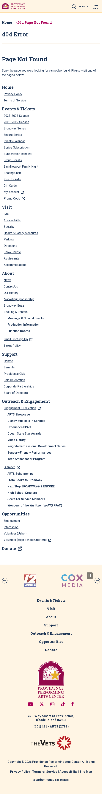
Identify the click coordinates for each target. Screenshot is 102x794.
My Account (11, 192)
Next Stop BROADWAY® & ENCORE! (31, 486)
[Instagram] (52, 704)
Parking (9, 239)
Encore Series (13, 135)
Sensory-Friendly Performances (29, 452)
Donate (8, 361)
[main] (51, 289)
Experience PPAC (19, 427)
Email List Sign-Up (16, 339)
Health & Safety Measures (21, 233)
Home (7, 22)
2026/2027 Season (16, 122)
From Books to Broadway (24, 480)
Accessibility (12, 220)
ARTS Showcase (18, 414)
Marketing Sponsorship (19, 299)
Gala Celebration (14, 380)
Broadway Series (15, 128)
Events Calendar (14, 141)
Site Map (86, 771)
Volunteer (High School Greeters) (25, 540)
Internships (11, 527)
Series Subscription (16, 147)
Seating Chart (12, 173)
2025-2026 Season (16, 116)
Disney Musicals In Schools (26, 421)
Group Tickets (13, 160)
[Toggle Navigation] (96, 6)
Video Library (16, 440)
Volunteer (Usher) (15, 533)
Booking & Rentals (16, 312)
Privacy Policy (13, 94)
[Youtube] (30, 704)
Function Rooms (18, 331)
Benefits (9, 367)
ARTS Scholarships (20, 473)
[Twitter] (41, 704)
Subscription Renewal (18, 154)
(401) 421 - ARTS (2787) (51, 726)
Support (10, 354)
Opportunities (16, 514)
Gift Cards (10, 185)
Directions (10, 246)
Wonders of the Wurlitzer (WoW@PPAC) (34, 505)
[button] (4, 580)
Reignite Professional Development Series (36, 446)
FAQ (6, 214)
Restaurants (11, 258)
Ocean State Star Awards (24, 433)
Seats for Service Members (26, 499)
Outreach (9, 467)
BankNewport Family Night (21, 166)
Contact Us (11, 286)
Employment (12, 521)
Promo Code (12, 198)
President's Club (14, 374)
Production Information (23, 324)
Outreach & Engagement (26, 401)
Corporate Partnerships (19, 386)
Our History (11, 293)
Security (9, 226)
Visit (7, 207)
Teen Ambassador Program (26, 459)
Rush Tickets (12, 179)
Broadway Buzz (14, 305)
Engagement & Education (20, 408)
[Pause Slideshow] (90, 575)
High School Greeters (22, 493)
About (8, 273)
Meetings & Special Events (25, 318)
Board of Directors (16, 393)
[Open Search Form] (81, 6)
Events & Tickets (18, 109)
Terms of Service (15, 100)
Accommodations (15, 265)
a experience (51, 779)
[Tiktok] (63, 704)
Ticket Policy (12, 345)
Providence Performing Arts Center (13, 6)
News (7, 280)
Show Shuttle (12, 252)
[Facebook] (72, 704)
